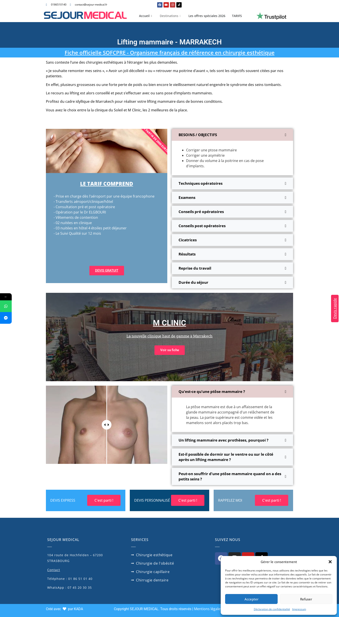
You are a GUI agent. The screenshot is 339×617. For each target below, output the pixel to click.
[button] (330, 562)
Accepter (251, 599)
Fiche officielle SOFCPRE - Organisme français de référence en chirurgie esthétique (170, 52)
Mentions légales (208, 608)
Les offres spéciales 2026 (206, 16)
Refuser (306, 599)
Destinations (170, 16)
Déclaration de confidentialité (272, 609)
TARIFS (237, 16)
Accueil (145, 16)
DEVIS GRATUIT (106, 270)
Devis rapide (334, 308)
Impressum (299, 609)
